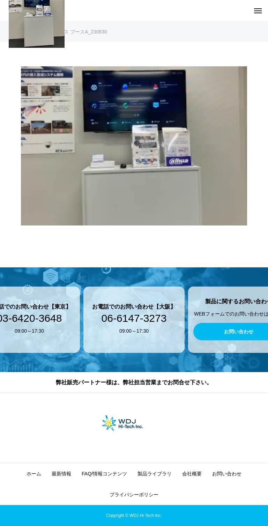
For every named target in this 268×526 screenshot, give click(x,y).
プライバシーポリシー (134, 494)
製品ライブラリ (154, 473)
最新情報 (61, 473)
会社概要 (192, 473)
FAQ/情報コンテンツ (104, 473)
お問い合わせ (226, 473)
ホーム (34, 473)
